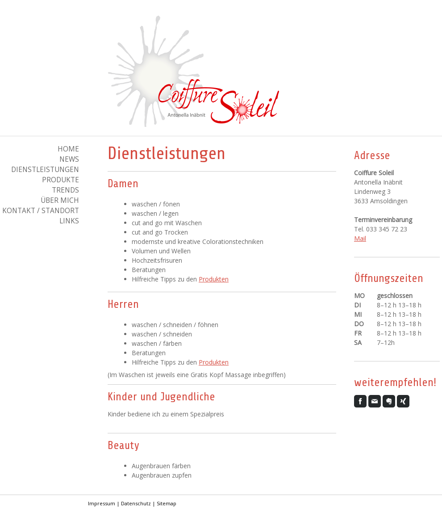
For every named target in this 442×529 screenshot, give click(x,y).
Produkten (214, 279)
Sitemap (166, 503)
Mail (360, 238)
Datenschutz (136, 503)
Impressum (101, 503)
